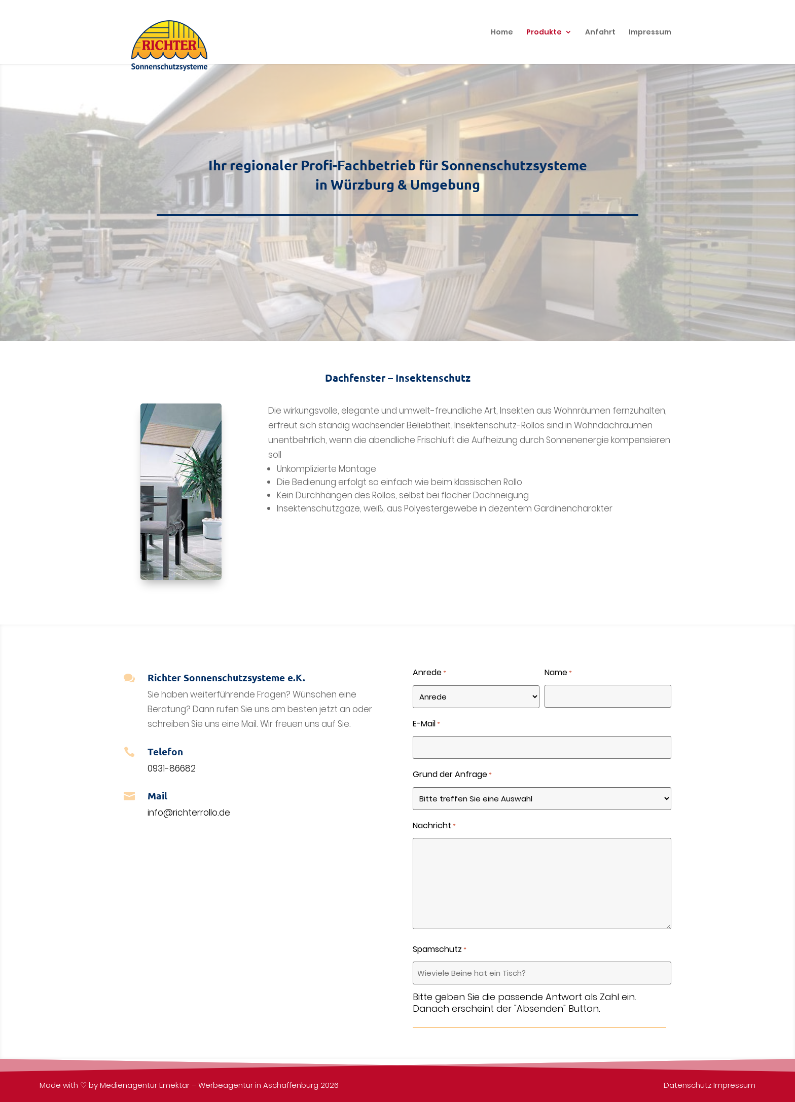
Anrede (429, 673)
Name (558, 673)
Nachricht (434, 826)
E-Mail (426, 724)
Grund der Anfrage (452, 775)
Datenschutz (687, 1085)
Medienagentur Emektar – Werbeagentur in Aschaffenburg (209, 1085)
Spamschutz (439, 950)
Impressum (734, 1085)
